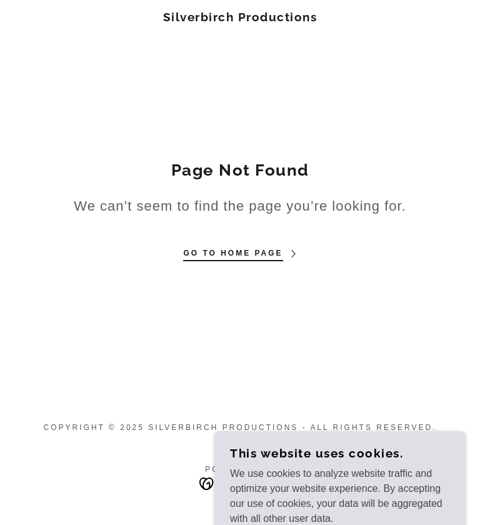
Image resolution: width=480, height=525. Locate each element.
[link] (240, 17)
